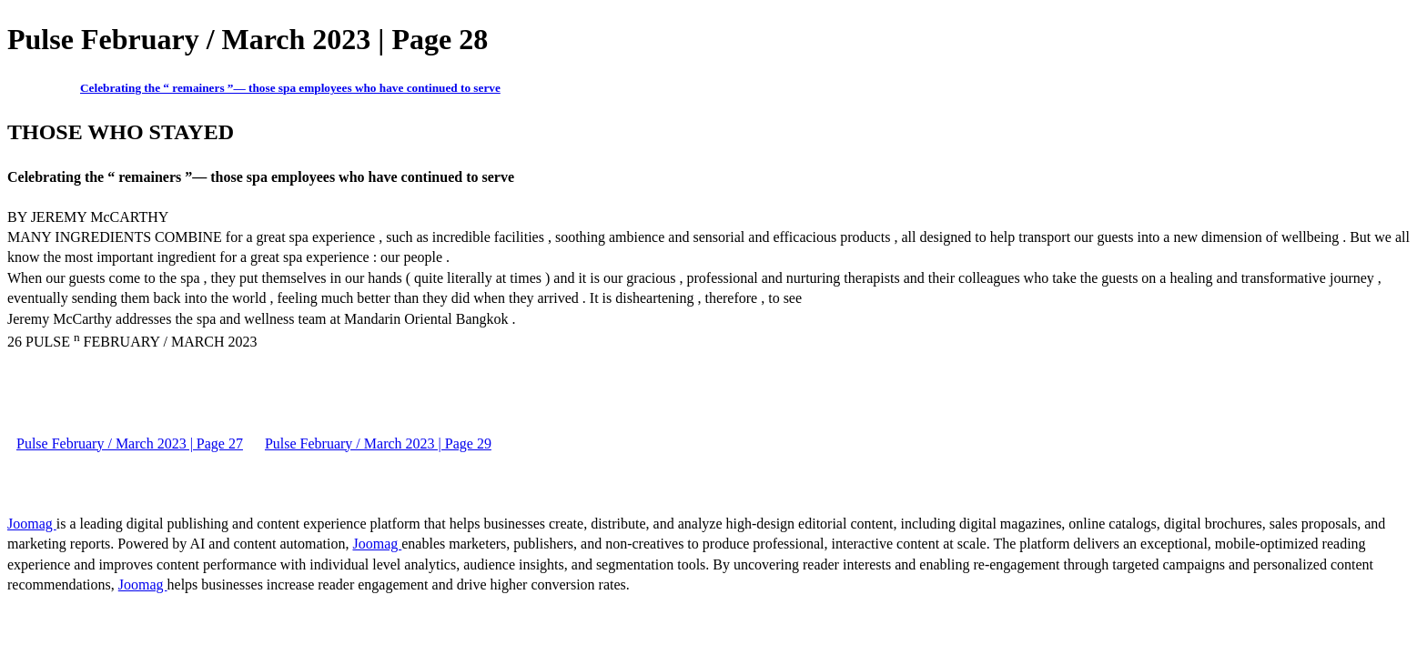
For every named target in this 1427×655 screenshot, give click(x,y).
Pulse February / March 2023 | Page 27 (129, 443)
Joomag (31, 523)
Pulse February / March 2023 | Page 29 (378, 443)
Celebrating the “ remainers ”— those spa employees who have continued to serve (290, 88)
